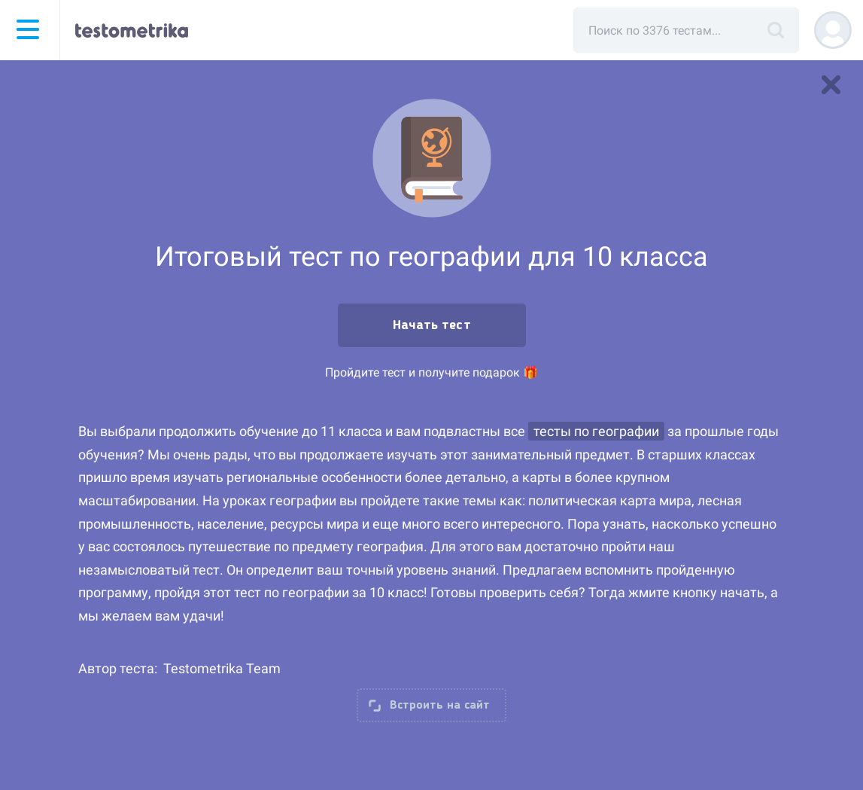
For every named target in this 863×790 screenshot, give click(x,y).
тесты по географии (596, 431)
